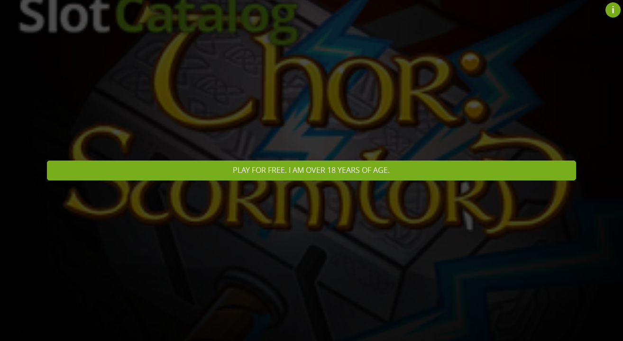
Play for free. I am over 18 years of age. (311, 170)
